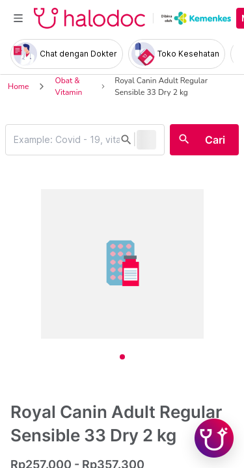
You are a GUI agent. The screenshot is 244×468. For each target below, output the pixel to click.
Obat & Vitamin (68, 86)
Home (18, 86)
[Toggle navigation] (18, 18)
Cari (215, 140)
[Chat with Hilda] (214, 438)
